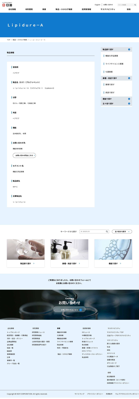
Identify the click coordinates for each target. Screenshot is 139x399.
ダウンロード (112, 364)
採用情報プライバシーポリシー (118, 384)
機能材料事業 (62, 334)
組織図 (9, 352)
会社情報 (10, 330)
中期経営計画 (87, 337)
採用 (108, 374)
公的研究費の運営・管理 (41, 343)
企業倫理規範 (12, 343)
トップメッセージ (13, 334)
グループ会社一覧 (13, 365)
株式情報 (85, 346)
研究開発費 (36, 340)
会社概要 (10, 346)
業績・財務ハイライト (90, 349)
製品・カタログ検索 (20, 40)
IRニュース (86, 334)
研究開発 (35, 330)
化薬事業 (60, 337)
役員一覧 (10, 349)
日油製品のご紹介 (113, 368)
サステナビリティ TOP (115, 334)
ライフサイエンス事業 (65, 343)
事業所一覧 (11, 362)
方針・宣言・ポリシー (15, 340)
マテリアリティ (112, 342)
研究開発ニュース (38, 334)
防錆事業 (60, 346)
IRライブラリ (86, 352)
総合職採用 (111, 378)
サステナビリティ (113, 330)
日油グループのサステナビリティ (119, 337)
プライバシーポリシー (95, 395)
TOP (8, 40)
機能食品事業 (62, 340)
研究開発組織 (37, 337)
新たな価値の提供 (113, 345)
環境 (108, 351)
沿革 (8, 359)
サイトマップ (79, 395)
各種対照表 (111, 361)
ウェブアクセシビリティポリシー (127, 395)
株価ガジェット (87, 343)
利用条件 (109, 395)
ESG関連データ (112, 358)
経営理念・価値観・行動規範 (17, 337)
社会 (108, 348)
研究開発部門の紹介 (39, 346)
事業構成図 (11, 355)
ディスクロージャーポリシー (92, 355)
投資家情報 (86, 330)
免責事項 (85, 359)
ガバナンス (111, 355)
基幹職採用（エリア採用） (116, 381)
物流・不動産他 (62, 349)
